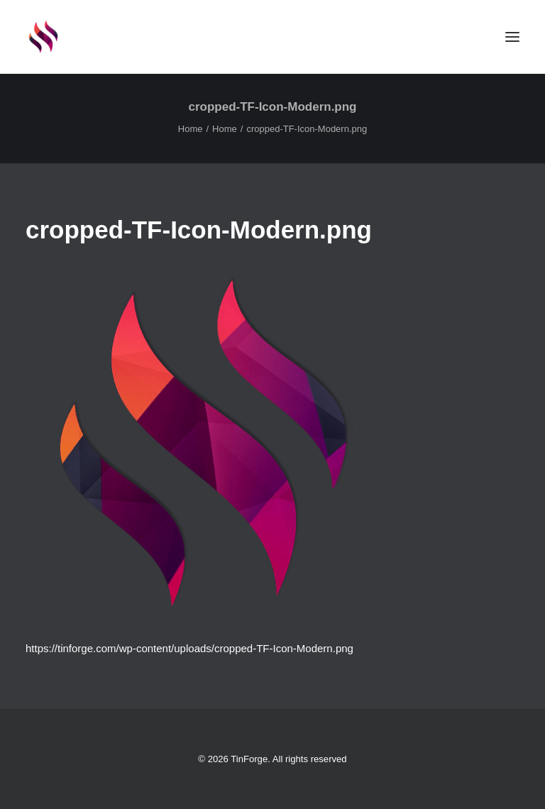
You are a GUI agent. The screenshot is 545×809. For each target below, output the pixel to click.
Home (190, 128)
